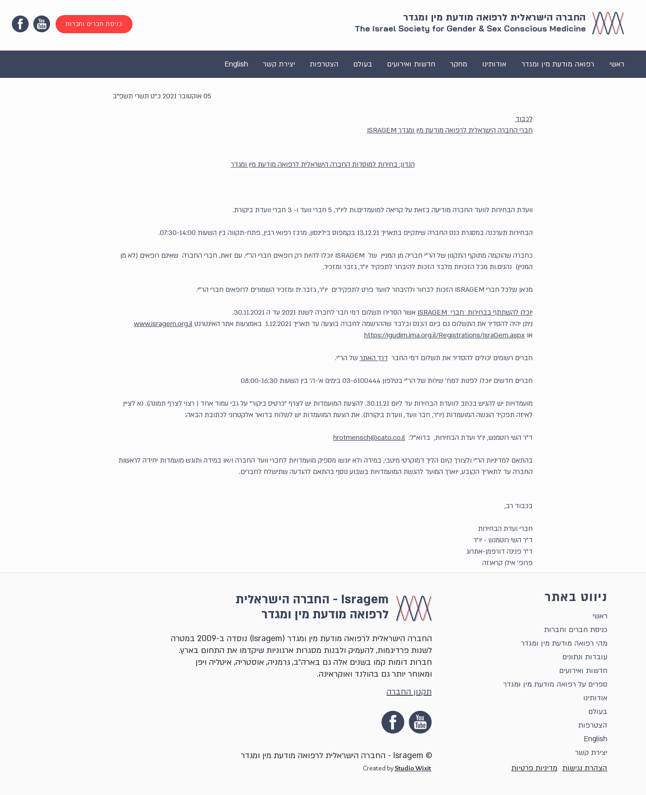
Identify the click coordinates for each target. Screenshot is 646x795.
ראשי (599, 616)
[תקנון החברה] (407, 691)
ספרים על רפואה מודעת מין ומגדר (555, 684)
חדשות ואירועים (583, 671)
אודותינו (595, 698)
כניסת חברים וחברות (575, 630)
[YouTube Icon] (41, 23)
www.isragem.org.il (163, 323)
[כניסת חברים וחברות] (94, 24)
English (595, 739)
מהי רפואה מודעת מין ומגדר (564, 643)
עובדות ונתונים (584, 657)
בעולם (597, 712)
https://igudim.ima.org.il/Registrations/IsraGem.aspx (444, 335)
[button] (557, 64)
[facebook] (20, 23)
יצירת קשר (591, 753)
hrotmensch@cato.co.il (369, 437)
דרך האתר (374, 357)
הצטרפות (592, 725)
